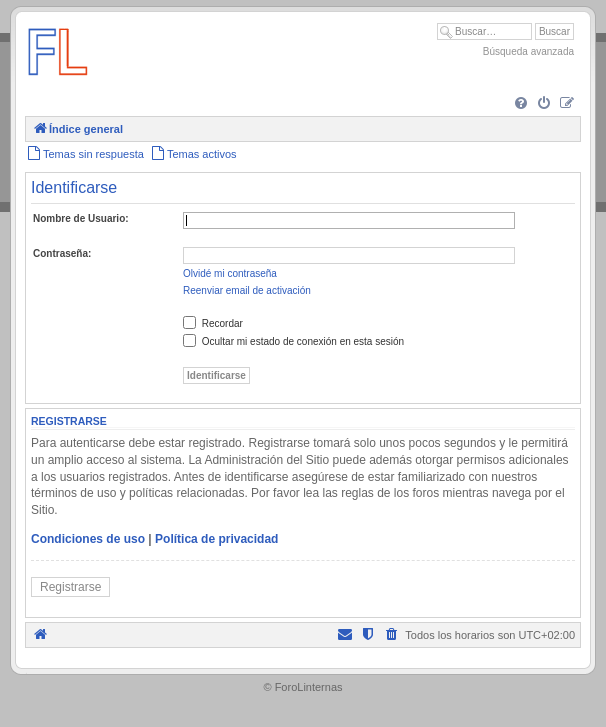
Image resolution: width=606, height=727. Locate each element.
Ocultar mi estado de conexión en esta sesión (293, 341)
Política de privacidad (216, 539)
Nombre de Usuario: (81, 218)
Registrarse (70, 587)
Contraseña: (62, 253)
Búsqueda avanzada (528, 51)
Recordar (213, 323)
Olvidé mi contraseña (230, 273)
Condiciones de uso (88, 539)
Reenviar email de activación (247, 290)
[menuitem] (521, 104)
